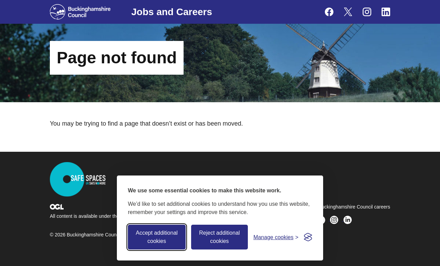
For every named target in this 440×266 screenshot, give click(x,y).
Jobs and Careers (171, 12)
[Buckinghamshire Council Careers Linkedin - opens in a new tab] (386, 12)
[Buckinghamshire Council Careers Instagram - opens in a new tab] (367, 12)
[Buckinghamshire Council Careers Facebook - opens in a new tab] (329, 12)
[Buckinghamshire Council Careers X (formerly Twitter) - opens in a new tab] (348, 12)
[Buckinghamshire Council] (80, 12)
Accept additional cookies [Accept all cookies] (157, 237)
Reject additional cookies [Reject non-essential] (219, 237)
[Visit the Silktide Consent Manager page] (308, 237)
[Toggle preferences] (275, 237)
